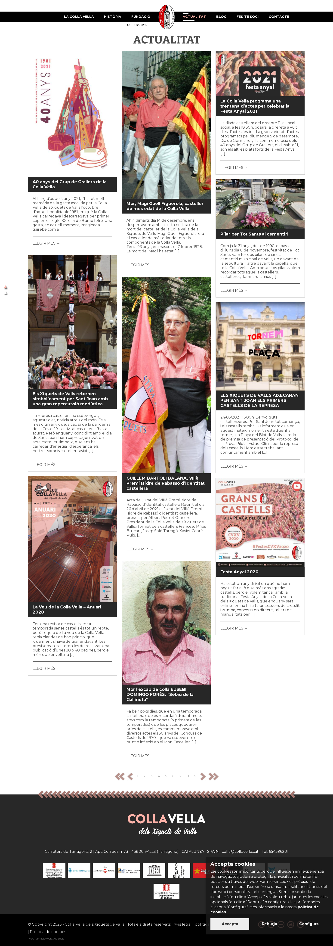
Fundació (140, 17)
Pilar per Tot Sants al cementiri (254, 234)
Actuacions (138, 25)
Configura (309, 924)
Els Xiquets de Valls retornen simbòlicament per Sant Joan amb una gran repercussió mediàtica (70, 398)
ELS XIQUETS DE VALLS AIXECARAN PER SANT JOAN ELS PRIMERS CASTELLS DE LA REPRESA (259, 400)
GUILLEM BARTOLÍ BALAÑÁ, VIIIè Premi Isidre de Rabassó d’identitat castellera (165, 483)
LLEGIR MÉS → (46, 243)
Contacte (279, 17)
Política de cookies (48, 932)
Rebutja (269, 924)
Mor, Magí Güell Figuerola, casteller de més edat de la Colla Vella (165, 206)
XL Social (59, 938)
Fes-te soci (248, 17)
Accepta (230, 924)
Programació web (40, 938)
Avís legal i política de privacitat (204, 924)
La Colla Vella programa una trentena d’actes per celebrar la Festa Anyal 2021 (255, 106)
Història (112, 17)
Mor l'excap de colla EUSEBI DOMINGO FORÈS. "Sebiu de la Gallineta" (160, 694)
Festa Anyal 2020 (239, 571)
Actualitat (194, 17)
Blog (221, 17)
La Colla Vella (79, 17)
